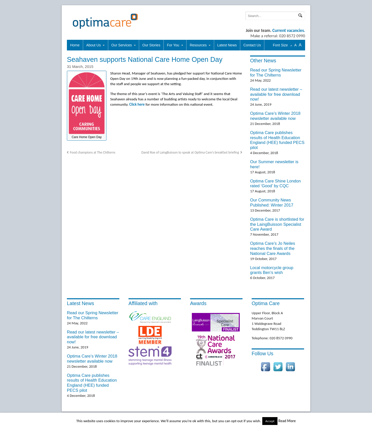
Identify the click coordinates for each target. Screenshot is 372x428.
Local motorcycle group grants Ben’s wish (271, 270)
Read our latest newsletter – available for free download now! (276, 94)
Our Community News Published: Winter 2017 (271, 202)
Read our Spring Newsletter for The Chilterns (276, 72)
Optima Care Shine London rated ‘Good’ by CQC (275, 183)
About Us (93, 45)
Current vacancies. (288, 30)
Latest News (227, 45)
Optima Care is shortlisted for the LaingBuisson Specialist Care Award (277, 224)
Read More (287, 421)
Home (75, 45)
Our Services (121, 45)
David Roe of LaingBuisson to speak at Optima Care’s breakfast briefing (190, 152)
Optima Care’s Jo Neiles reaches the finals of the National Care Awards (272, 248)
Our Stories (151, 45)
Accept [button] (269, 421)
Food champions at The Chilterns (92, 152)
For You (173, 45)
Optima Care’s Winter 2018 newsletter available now (275, 116)
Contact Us (252, 45)
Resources (198, 45)
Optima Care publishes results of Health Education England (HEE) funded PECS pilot (277, 140)
